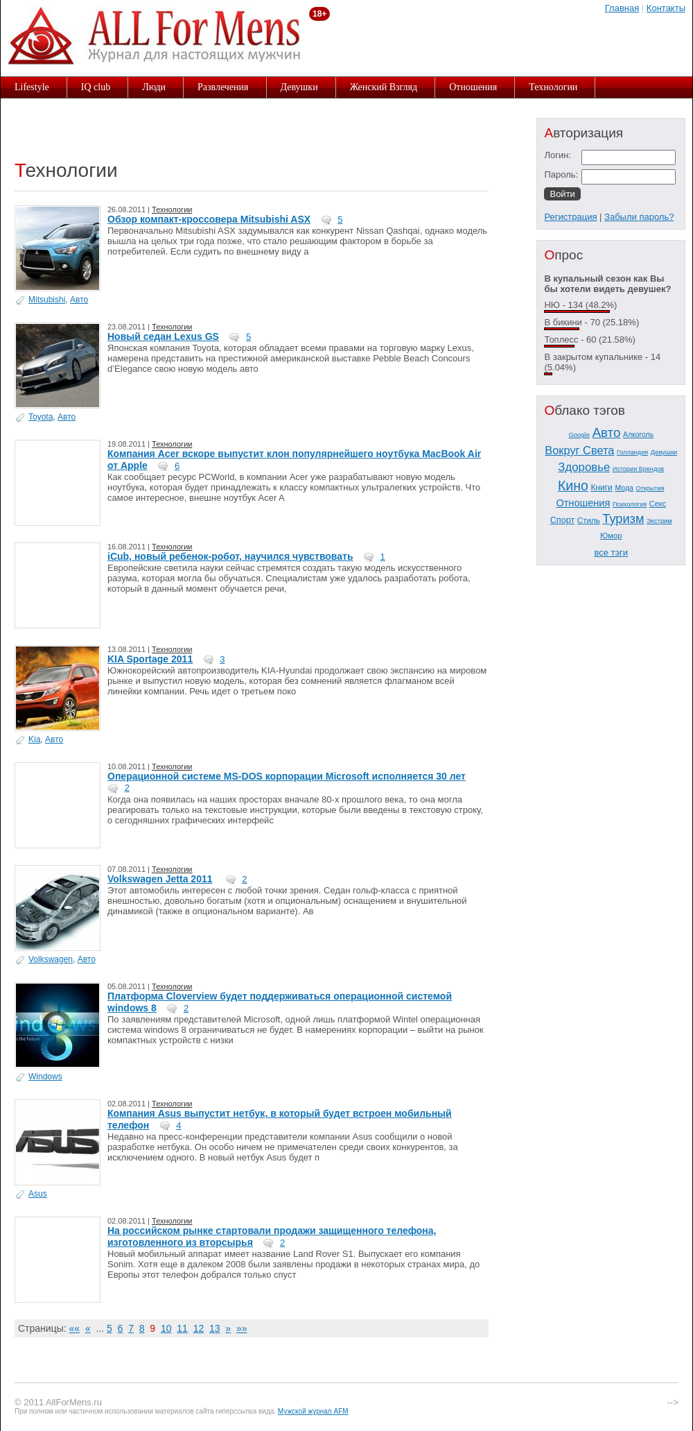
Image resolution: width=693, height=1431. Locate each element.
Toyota (40, 417)
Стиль (588, 520)
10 (166, 1328)
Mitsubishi (46, 300)
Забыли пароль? (639, 217)
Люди (154, 87)
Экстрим (659, 520)
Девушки (299, 87)
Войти (562, 194)
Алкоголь (638, 434)
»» (241, 1328)
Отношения (473, 87)
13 (214, 1328)
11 (182, 1328)
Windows (45, 1076)
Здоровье (584, 467)
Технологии (553, 87)
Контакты (666, 8)
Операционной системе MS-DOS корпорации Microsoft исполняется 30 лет (286, 776)
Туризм (623, 519)
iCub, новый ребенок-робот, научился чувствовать (230, 556)
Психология (630, 504)
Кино (573, 485)
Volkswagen (50, 959)
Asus (37, 1194)
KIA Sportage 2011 (150, 659)
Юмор (611, 535)
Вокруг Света (579, 450)
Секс (657, 503)
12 (198, 1328)
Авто (79, 300)
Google (579, 434)
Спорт (562, 520)
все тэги (611, 552)
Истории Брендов (638, 468)
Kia (34, 739)
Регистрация (570, 217)
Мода (624, 487)
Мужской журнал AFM (313, 1411)
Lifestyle (32, 87)
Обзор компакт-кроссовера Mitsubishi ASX (208, 219)
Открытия (650, 488)
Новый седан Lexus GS (163, 336)
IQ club (95, 87)
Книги (601, 487)
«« (74, 1328)
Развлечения (223, 87)
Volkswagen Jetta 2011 (159, 878)
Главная (622, 8)
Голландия (632, 452)
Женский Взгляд (384, 87)
